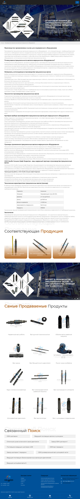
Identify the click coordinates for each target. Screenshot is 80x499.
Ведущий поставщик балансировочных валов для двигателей (29, 458)
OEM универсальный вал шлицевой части (53, 452)
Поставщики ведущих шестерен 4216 (20, 447)
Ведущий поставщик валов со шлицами (48, 436)
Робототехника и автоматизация (48, 481)
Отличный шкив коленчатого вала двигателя (23, 441)
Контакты (23, 485)
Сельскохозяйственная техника (47, 478)
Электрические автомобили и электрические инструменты (47, 487)
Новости (22, 481)
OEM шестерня (12, 436)
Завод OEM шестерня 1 (59, 441)
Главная (2, 42)
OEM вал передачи (56, 447)
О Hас (22, 483)
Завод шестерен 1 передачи (16, 452)
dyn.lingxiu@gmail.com (68, 481)
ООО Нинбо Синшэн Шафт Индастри (22, 165)
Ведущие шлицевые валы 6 (16, 463)
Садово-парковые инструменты (47, 479)
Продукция (23, 479)
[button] (73, 247)
